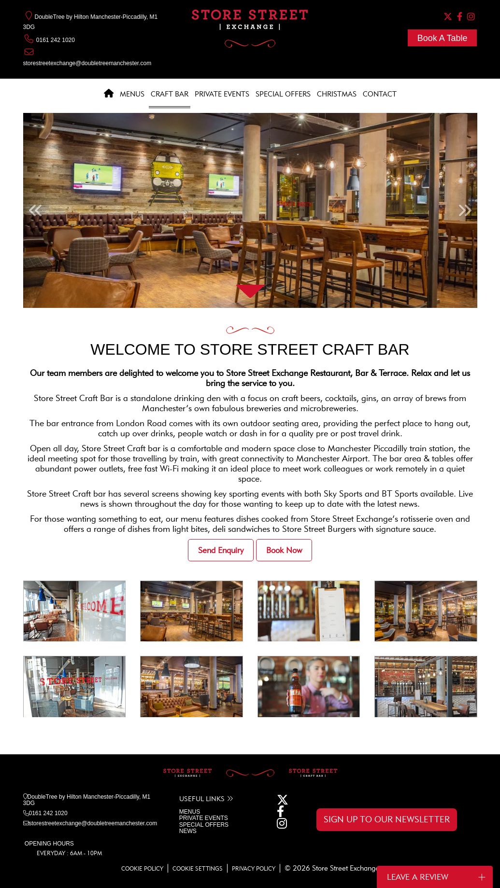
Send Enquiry (220, 550)
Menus (132, 94)
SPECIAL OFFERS (204, 824)
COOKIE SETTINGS (197, 868)
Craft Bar (169, 94)
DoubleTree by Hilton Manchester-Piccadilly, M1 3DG (87, 799)
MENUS (189, 811)
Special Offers (283, 94)
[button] (35, 210)
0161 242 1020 (49, 40)
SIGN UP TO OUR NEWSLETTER (387, 819)
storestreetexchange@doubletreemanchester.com (87, 63)
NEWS (188, 831)
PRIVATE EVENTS (203, 818)
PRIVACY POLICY (253, 868)
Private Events (222, 94)
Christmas (337, 94)
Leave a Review (436, 877)
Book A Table (442, 38)
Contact (380, 94)
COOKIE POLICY (142, 868)
